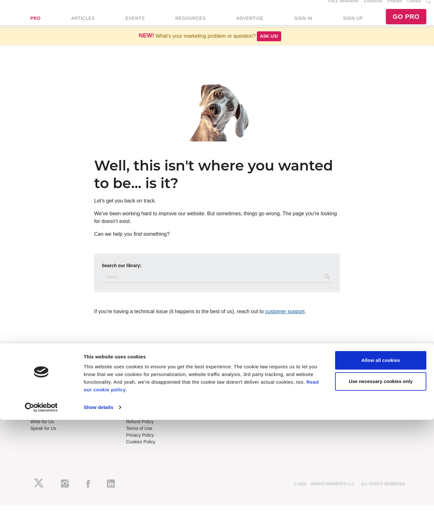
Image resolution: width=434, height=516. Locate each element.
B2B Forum (137, 389)
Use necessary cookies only (381, 477)
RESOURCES (190, 24)
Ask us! (269, 47)
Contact (414, 7)
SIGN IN (303, 24)
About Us (39, 376)
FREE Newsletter (343, 7)
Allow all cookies (381, 456)
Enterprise (373, 7)
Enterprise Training (145, 382)
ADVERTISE (249, 24)
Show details (98, 503)
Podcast (395, 7)
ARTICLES (83, 24)
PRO (35, 24)
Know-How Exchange (147, 426)
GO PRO (406, 22)
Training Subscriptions (148, 376)
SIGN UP (353, 24)
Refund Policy (139, 433)
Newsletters (42, 389)
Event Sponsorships (50, 426)
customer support (285, 322)
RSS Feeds (41, 382)
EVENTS (135, 24)
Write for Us (42, 433)
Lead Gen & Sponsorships (56, 419)
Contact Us (137, 419)
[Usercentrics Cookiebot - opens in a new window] (41, 503)
